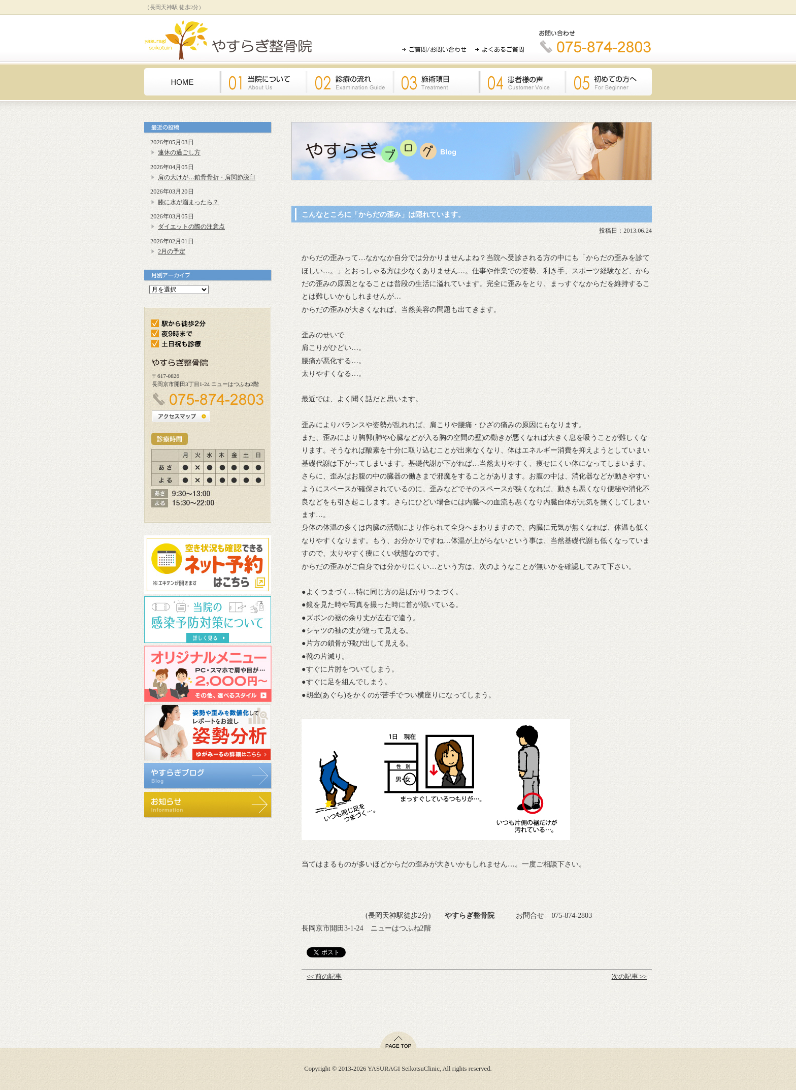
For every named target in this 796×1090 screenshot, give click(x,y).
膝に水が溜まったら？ (188, 202)
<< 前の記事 (324, 976)
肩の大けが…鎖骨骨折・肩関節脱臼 (206, 177)
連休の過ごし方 (179, 152)
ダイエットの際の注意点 (191, 226)
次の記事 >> (629, 976)
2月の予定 (171, 251)
